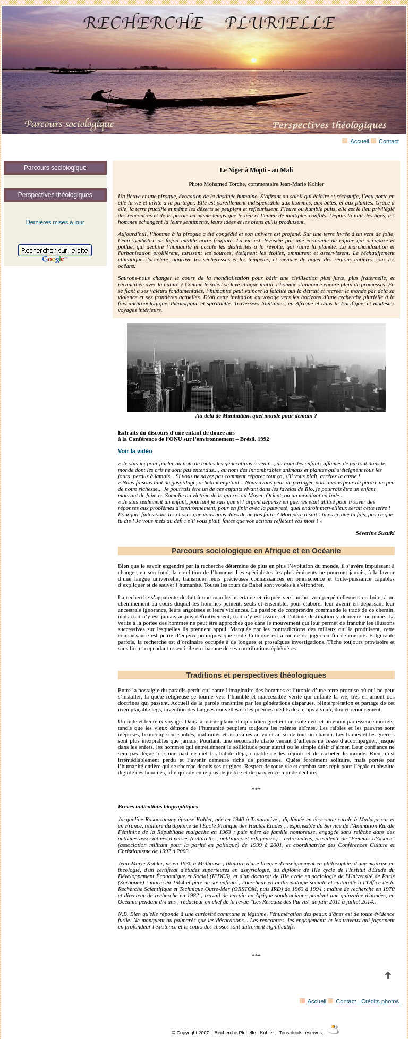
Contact (389, 141)
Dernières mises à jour (55, 222)
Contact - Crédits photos (368, 1001)
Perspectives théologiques (55, 195)
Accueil (359, 141)
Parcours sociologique (55, 168)
